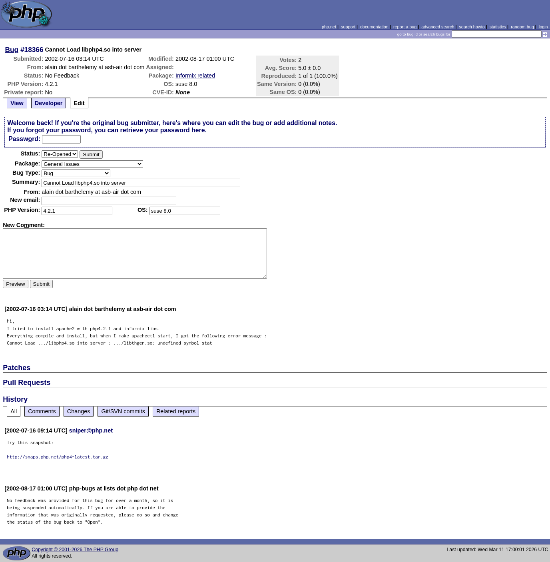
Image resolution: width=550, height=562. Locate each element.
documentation (374, 26)
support (348, 26)
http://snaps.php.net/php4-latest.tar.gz (57, 456)
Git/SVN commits (123, 411)
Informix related (195, 75)
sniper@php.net (91, 430)
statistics (498, 26)
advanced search (437, 26)
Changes (78, 411)
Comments (42, 411)
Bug (12, 50)
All (13, 411)
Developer (49, 103)
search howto (471, 26)
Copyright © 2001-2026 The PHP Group (75, 549)
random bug (522, 26)
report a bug (404, 26)
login (543, 26)
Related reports (175, 411)
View (17, 103)
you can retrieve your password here (149, 130)
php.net (329, 26)
